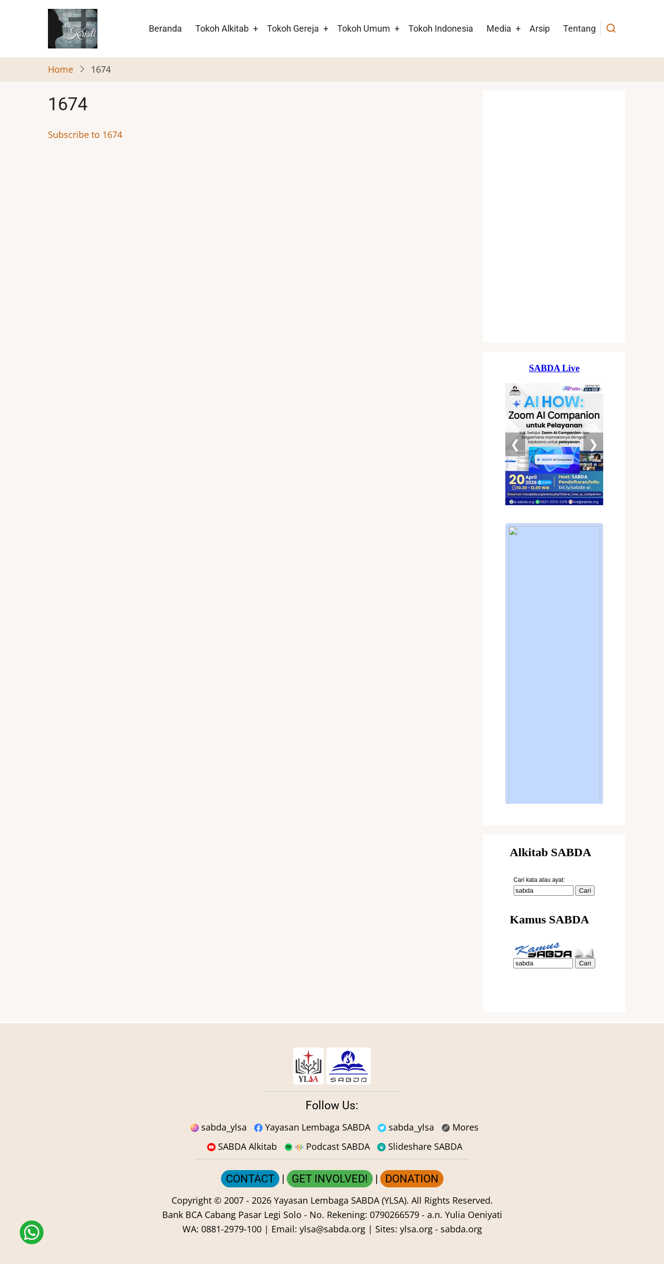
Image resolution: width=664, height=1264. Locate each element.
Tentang (579, 28)
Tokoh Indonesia (440, 28)
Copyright (192, 1200)
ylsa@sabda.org (332, 1229)
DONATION (412, 1179)
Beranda (165, 28)
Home (60, 69)
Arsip (540, 28)
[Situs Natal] (554, 216)
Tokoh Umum (363, 28)
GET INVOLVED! (330, 1179)
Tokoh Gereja (293, 28)
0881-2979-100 (231, 1229)
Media (499, 28)
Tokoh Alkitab (222, 28)
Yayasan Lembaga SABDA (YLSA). (341, 1200)
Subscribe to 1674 (85, 134)
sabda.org (461, 1229)
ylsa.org (416, 1229)
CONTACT (250, 1179)
